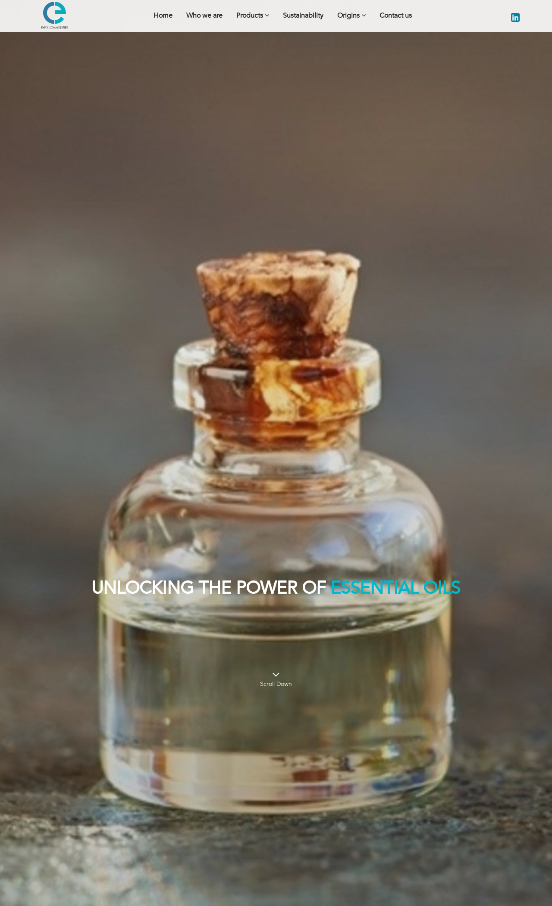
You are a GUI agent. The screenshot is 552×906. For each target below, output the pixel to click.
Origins (351, 15)
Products (252, 15)
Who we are (204, 15)
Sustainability (303, 15)
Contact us (396, 15)
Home (163, 15)
